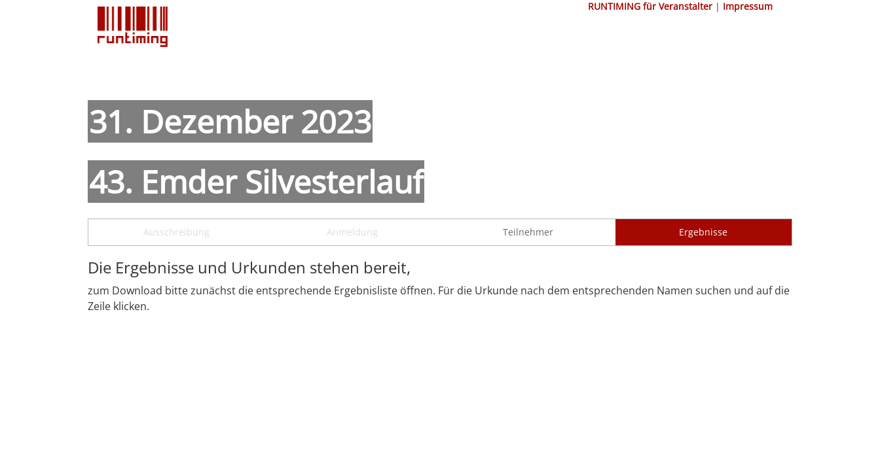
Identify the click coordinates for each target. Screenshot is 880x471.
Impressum (748, 6)
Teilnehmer (528, 232)
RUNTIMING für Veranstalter (650, 6)
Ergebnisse (703, 232)
